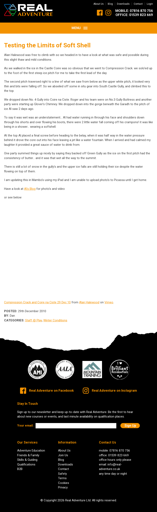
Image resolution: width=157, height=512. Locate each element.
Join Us (63, 452)
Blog (110, 3)
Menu (79, 25)
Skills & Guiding (27, 457)
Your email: (25, 422)
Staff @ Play (33, 317)
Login (150, 3)
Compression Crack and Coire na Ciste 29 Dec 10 (37, 299)
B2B (19, 466)
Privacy (63, 484)
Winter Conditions (55, 317)
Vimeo (108, 299)
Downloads (123, 3)
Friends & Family (28, 452)
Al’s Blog (30, 186)
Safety (62, 470)
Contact (138, 3)
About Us (98, 3)
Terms (62, 475)
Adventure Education (31, 447)
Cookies (63, 480)
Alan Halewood (89, 299)
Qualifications (26, 461)
